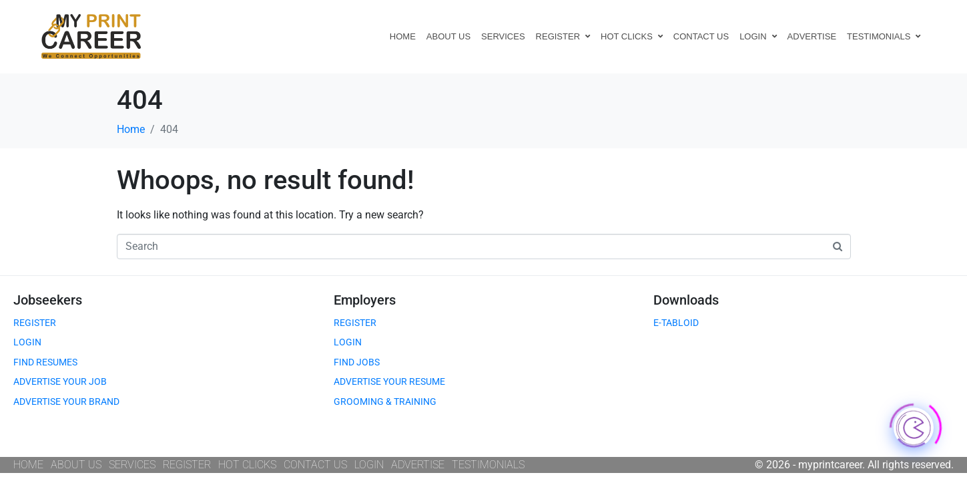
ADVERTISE (811, 36)
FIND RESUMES (45, 362)
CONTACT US (701, 36)
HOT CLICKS (632, 36)
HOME (403, 36)
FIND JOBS (357, 362)
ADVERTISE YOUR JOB (60, 381)
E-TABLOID (676, 322)
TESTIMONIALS (883, 36)
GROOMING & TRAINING (385, 401)
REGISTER (563, 36)
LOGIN (757, 36)
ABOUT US (448, 36)
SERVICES (503, 36)
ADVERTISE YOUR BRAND (66, 401)
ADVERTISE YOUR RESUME (389, 381)
